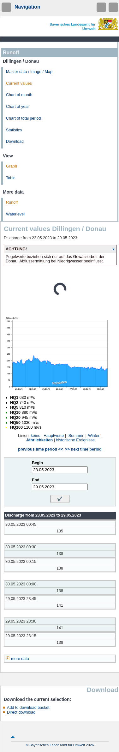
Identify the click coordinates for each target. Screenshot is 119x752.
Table (10, 178)
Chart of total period (23, 118)
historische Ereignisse (75, 440)
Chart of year (17, 106)
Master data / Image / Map (29, 71)
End (35, 480)
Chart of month (19, 95)
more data (20, 658)
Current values (19, 83)
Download (15, 141)
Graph (11, 166)
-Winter (93, 435)
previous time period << (40, 449)
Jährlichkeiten (39, 440)
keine (35, 435)
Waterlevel (15, 214)
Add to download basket (28, 707)
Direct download (21, 712)
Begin (37, 463)
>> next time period (83, 449)
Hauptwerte (54, 435)
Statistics (14, 130)
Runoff (12, 202)
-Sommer (75, 435)
